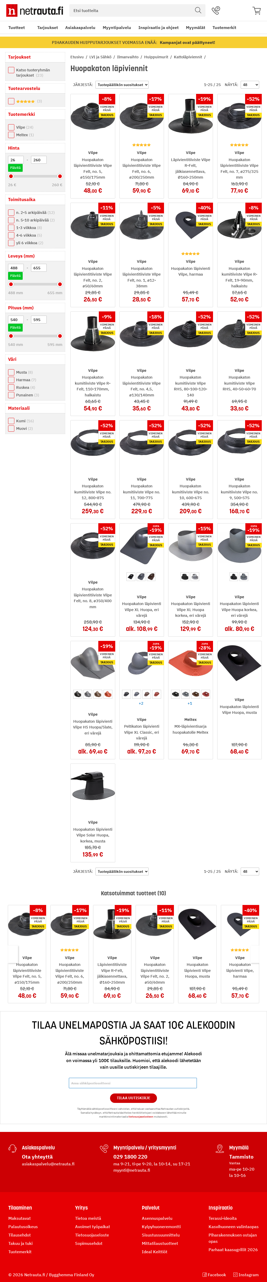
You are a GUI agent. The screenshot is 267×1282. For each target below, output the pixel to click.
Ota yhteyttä (37, 1156)
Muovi (24, 428)
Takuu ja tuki (20, 1243)
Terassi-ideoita (223, 1218)
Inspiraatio (221, 1207)
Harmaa (26, 379)
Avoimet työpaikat (92, 1226)
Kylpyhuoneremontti (161, 1226)
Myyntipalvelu (117, 27)
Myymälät (195, 27)
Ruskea (25, 387)
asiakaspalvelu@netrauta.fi (48, 1163)
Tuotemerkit (224, 27)
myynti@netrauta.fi (131, 1170)
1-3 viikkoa (29, 227)
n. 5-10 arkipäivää (35, 220)
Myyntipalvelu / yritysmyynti (144, 1147)
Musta (24, 372)
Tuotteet (16, 27)
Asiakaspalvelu (80, 27)
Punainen (27, 394)
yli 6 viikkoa (29, 242)
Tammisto (241, 1156)
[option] (130, 576)
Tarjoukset (47, 27)
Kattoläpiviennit (188, 56)
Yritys (81, 1207)
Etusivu (77, 56)
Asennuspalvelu (157, 1218)
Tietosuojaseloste (92, 1235)
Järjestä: (83, 84)
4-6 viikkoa (29, 235)
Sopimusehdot (88, 1243)
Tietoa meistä (88, 1218)
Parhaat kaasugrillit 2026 (233, 1249)
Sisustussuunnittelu (161, 1235)
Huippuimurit (156, 56)
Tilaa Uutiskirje (133, 1098)
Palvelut (151, 1207)
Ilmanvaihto (128, 56)
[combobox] (137, 10)
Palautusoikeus (23, 1226)
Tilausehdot (19, 1235)
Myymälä (238, 1147)
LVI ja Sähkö (100, 56)
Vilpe (24, 127)
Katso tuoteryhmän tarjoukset (33, 72)
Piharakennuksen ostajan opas (233, 1238)
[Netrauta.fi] (34, 10)
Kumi (25, 420)
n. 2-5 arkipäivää (35, 212)
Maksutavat (19, 1218)
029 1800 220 (130, 1156)
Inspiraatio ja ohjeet (158, 27)
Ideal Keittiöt (154, 1251)
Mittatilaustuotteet (160, 1243)
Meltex (25, 134)
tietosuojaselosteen (141, 1116)
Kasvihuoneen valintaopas (234, 1226)
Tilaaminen (20, 1207)
